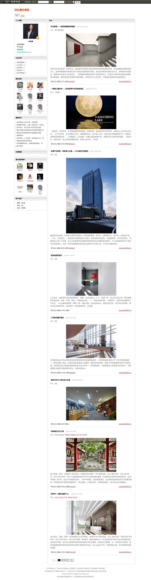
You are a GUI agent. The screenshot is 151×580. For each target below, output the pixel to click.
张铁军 (20, 170)
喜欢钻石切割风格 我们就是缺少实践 (29, 133)
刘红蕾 (84, 435)
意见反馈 (80, 568)
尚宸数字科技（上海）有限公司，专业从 (30, 125)
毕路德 (57, 92)
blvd (56, 435)
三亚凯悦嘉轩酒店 (57, 318)
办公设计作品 (62, 497)
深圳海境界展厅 (56, 255)
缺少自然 (20, 146)
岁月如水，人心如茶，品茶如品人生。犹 (30, 138)
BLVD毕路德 (59, 30)
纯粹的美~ (20, 135)
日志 (22, 16)
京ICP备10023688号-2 (64, 577)
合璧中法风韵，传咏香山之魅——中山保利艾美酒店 (69, 151)
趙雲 (20, 100)
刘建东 (30, 170)
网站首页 (28, 2)
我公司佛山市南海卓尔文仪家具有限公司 (30, 130)
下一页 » (70, 560)
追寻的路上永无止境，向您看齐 (27, 122)
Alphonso (40, 111)
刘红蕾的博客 (21, 10)
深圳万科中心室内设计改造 (60, 380)
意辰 (20, 192)
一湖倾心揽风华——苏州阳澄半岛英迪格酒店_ (67, 89)
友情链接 (94, 568)
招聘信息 (87, 568)
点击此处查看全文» (125, 81)
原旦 (40, 89)
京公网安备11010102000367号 (83, 577)
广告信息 (59, 568)
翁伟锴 (40, 100)
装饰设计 (20, 181)
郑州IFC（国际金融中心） (60, 494)
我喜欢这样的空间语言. (24, 141)
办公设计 (20, 65)
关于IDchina (50, 568)
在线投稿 (65, 568)
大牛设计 (20, 111)
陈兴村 (30, 89)
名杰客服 (30, 181)
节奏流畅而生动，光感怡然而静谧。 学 (30, 143)
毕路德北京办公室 (57, 431)
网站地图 (102, 568)
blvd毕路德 (20, 73)
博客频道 (12, 2)
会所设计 (20, 68)
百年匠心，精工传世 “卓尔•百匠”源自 (29, 127)
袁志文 (40, 170)
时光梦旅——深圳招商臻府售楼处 (63, 26)
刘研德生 (40, 181)
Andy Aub (30, 112)
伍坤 (30, 100)
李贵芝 (30, 192)
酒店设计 (20, 70)
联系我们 (73, 568)
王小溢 (20, 89)
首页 (16, 16)
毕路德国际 (20, 62)
